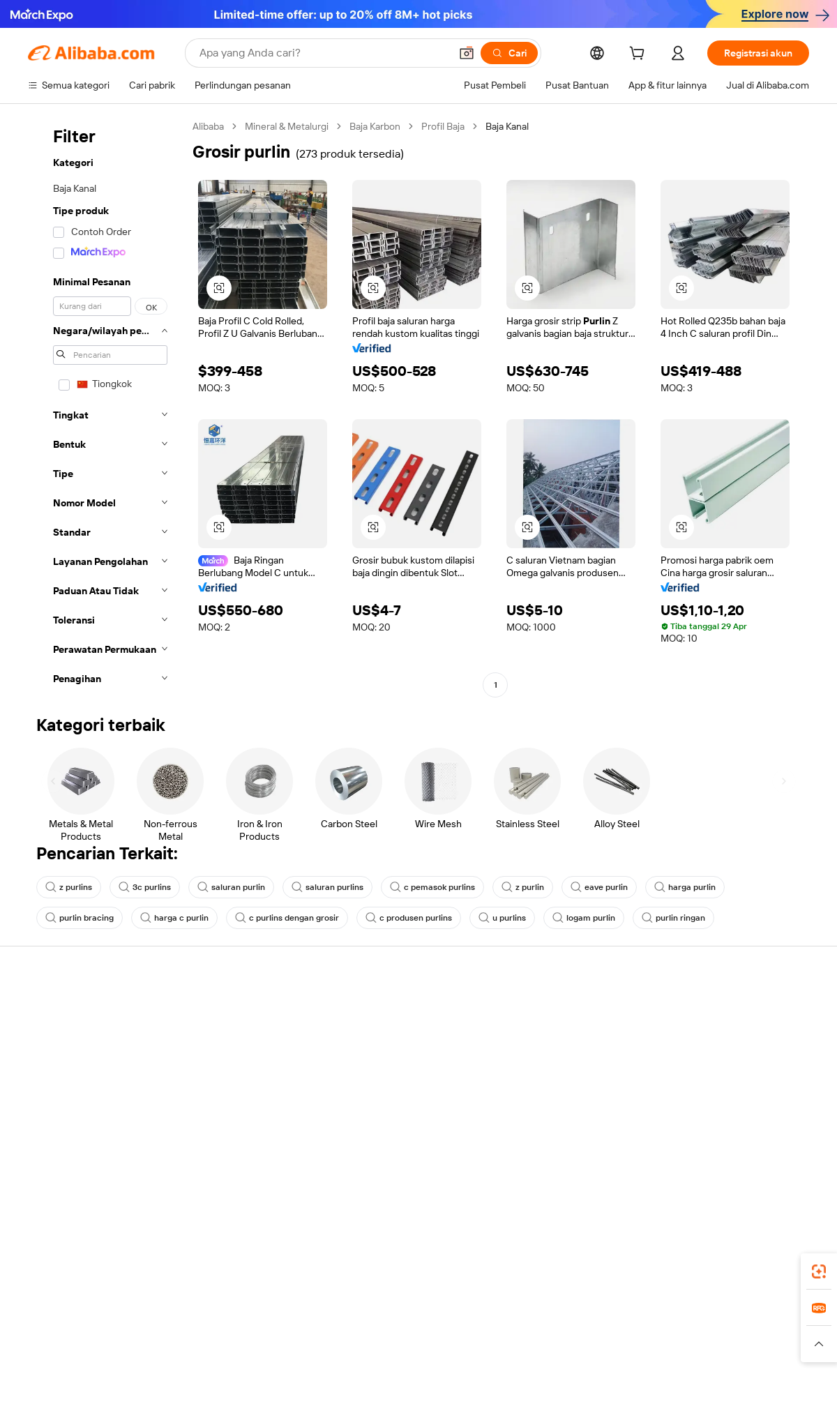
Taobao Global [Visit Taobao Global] (495, 1316)
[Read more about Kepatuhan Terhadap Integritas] (747, 1344)
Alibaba (208, 126)
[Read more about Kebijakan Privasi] (525, 1344)
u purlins (502, 917)
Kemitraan (531, 1089)
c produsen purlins (408, 917)
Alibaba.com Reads (390, 1089)
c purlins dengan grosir (287, 917)
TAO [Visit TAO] (546, 1316)
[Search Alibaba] (323, 53)
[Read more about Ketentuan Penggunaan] (621, 1344)
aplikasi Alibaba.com (555, 1254)
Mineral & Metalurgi (287, 126)
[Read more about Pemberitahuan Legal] (165, 1344)
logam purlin (583, 917)
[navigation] (106, 407)
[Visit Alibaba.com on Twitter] (717, 1145)
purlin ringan (673, 917)
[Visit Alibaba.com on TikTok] (780, 1145)
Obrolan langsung (66, 1036)
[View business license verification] (539, 1377)
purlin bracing (79, 917)
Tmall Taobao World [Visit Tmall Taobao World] (331, 1316)
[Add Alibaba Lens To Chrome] (248, 1255)
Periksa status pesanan (78, 1063)
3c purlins (145, 887)
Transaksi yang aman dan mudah (258, 1025)
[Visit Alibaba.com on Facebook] (676, 1145)
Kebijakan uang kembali (238, 1051)
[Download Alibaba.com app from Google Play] (762, 1255)
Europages (640, 1316)
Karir (679, 1089)
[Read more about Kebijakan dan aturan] (67, 1344)
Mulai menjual (538, 1010)
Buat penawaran (383, 1010)
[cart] (639, 55)
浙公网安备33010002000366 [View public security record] (617, 1377)
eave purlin (599, 887)
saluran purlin (231, 887)
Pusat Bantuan (59, 1010)
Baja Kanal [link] (507, 126)
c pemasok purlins (432, 887)
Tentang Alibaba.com (715, 1010)
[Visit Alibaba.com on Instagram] (738, 1145)
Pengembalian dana (70, 1089)
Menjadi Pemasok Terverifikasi (574, 1063)
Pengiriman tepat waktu (239, 1078)
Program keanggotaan (397, 1036)
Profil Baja (443, 126)
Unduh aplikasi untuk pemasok (575, 1116)
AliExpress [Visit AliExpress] (201, 1316)
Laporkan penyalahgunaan (85, 1116)
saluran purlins (327, 887)
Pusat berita (696, 1063)
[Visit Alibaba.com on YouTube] (759, 1145)
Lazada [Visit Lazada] (438, 1316)
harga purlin (685, 887)
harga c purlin (174, 917)
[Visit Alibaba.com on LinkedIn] (697, 1145)
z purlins (68, 887)
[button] (466, 53)
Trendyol (586, 1316)
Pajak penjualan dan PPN (402, 1063)
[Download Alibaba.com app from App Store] (659, 1255)
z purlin (523, 887)
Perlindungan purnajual (237, 1104)
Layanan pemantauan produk (251, 1131)
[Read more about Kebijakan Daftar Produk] (272, 1344)
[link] (819, 1271)
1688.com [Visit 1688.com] (256, 1316)
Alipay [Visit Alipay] (398, 1316)
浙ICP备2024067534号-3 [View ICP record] (756, 1377)
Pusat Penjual (538, 1036)
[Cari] (509, 53)
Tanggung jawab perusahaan (731, 1036)
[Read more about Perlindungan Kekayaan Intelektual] (407, 1344)
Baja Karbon (374, 126)
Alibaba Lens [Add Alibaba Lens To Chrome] (109, 1254)
